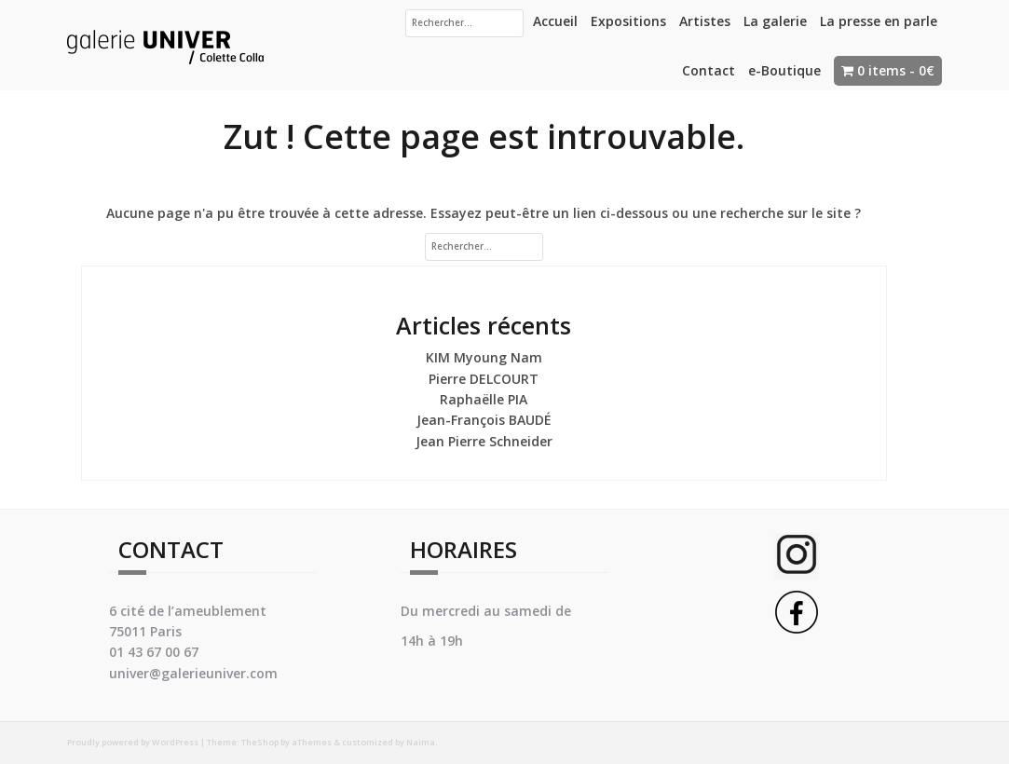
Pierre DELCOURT (484, 379)
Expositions (628, 21)
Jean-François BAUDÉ (484, 420)
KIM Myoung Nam (484, 357)
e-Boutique (784, 70)
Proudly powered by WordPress (132, 742)
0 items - (895, 70)
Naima (420, 742)
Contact (708, 70)
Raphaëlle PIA (483, 399)
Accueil (555, 21)
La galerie (775, 21)
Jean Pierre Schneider (484, 441)
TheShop (260, 742)
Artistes (704, 21)
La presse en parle (878, 21)
